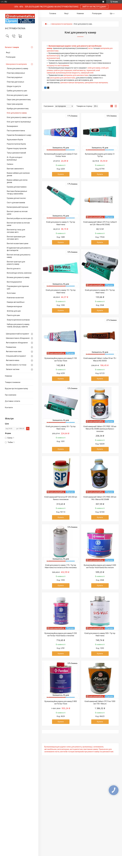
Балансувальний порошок (17, 207)
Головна (52, 13)
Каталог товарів (12, 47)
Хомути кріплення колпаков (18, 320)
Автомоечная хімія (14, 351)
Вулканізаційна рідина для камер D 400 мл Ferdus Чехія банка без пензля (100, 566)
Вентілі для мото (14, 269)
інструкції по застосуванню (58, 65)
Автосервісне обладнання (17, 343)
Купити (61, 174)
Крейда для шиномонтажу (18, 109)
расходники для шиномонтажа (62, 78)
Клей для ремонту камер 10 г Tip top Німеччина (61, 291)
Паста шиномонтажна (16, 131)
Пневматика (11, 347)
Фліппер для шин (14, 311)
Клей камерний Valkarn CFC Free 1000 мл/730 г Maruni (100, 702)
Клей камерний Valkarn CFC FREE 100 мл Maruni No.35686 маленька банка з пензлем (100, 428)
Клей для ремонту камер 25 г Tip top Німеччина (100, 291)
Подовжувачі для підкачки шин (18, 287)
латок (90, 48)
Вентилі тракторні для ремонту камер (16, 263)
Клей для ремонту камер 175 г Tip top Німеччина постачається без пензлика (61, 566)
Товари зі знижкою (12, 382)
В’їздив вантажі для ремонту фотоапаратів (19, 249)
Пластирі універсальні (16, 73)
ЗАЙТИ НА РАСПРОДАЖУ (94, 6)
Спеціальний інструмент (16, 356)
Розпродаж (10, 57)
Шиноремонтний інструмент (17, 334)
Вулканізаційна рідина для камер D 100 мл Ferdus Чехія (61, 359)
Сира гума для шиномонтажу (19, 100)
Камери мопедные (14, 306)
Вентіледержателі (14, 282)
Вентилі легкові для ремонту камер (18, 256)
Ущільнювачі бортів (15, 140)
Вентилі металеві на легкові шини (18, 224)
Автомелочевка (12, 360)
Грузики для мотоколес (16, 198)
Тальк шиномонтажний (16, 153)
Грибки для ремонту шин (17, 91)
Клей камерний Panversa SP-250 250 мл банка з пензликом (60, 498)
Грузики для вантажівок (17, 187)
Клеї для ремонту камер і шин (19, 117)
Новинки (8, 376)
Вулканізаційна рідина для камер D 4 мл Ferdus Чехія (60, 155)
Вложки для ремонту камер (18, 277)
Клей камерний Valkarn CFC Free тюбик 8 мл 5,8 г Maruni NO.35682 (100, 223)
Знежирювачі (12, 126)
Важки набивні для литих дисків (17, 181)
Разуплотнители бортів (16, 144)
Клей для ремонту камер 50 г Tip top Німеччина (61, 427)
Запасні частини (12, 369)
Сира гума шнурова (15, 104)
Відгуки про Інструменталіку (16, 389)
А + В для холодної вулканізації (14, 158)
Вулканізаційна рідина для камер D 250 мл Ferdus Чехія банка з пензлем (61, 634)
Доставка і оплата (12, 401)
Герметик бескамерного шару (19, 135)
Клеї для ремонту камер (17, 113)
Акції (8, 53)
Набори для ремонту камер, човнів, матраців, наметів (18, 325)
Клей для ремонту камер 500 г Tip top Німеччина (100, 634)
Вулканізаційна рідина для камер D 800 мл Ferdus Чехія (61, 702)
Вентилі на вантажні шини (17, 243)
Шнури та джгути (14, 86)
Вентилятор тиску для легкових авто (16, 231)
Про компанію (10, 395)
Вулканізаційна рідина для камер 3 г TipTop (100, 155)
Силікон (10, 164)
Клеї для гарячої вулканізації (19, 122)
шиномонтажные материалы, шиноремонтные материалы (84, 83)
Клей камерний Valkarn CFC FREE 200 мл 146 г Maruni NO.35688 (100, 498)
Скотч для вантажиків (16, 203)
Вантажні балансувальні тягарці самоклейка (17, 192)
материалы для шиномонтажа (75, 75)
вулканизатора (53, 56)
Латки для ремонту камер (17, 68)
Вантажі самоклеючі (15, 169)
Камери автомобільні (15, 302)
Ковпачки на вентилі (15, 298)
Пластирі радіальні (14, 77)
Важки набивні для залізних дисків (18, 174)
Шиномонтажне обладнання (18, 338)
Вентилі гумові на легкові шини (17, 212)
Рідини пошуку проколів (16, 148)
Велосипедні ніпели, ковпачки (19, 273)
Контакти (9, 407)
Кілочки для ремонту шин (17, 95)
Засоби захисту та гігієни (16, 365)
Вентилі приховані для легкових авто (16, 238)
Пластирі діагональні (15, 82)
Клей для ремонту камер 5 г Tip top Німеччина (60, 223)
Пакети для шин (13, 315)
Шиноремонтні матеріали (16, 64)
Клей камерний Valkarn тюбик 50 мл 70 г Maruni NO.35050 (100, 359)
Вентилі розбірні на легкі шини (19, 218)
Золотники (11, 293)
